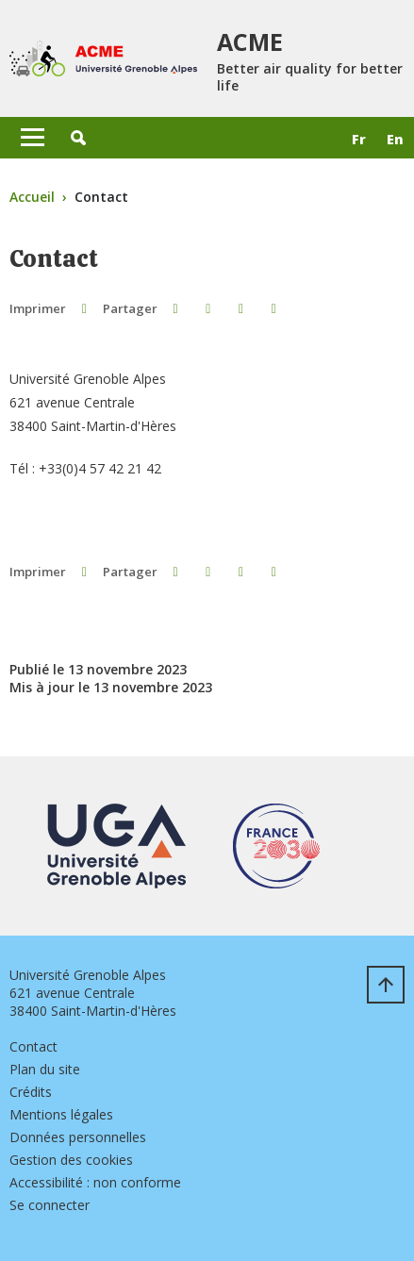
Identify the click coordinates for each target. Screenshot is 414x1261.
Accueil (32, 197)
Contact (33, 1046)
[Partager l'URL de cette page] (274, 308)
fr (359, 139)
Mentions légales (61, 1114)
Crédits (30, 1092)
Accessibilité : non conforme (95, 1182)
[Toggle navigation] (32, 137)
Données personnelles (77, 1137)
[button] (78, 137)
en (395, 139)
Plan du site (44, 1069)
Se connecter (49, 1205)
